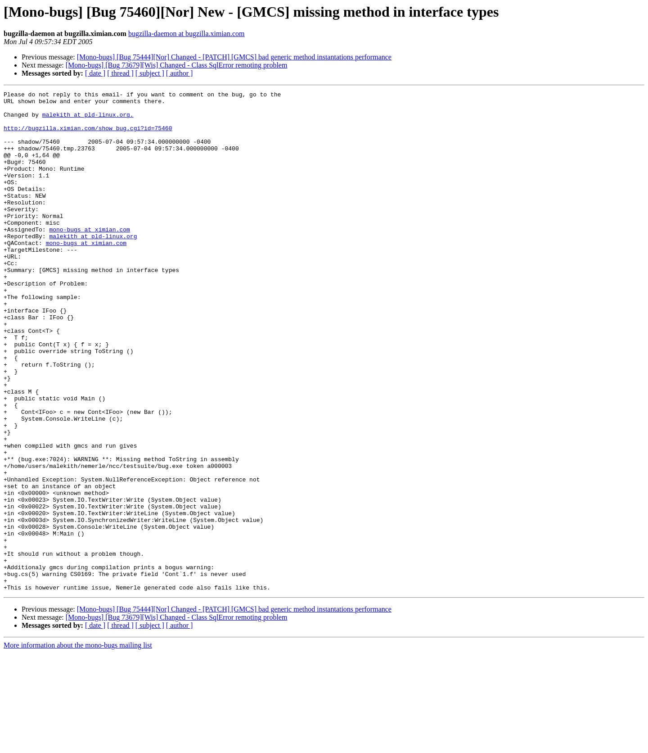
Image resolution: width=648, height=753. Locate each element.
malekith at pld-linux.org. (88, 120)
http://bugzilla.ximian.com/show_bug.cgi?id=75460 (88, 136)
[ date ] (95, 73)
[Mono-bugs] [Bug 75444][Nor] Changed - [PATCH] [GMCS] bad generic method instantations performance (234, 57)
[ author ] (179, 73)
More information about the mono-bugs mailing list (78, 745)
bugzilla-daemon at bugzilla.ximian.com (186, 33)
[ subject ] (149, 73)
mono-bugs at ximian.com (89, 258)
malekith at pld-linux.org (93, 266)
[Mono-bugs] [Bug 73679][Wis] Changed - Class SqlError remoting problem (177, 65)
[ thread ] (120, 73)
